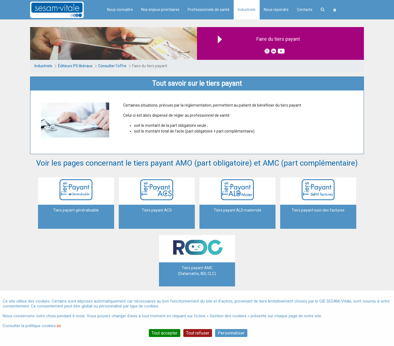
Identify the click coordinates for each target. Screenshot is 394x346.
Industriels (247, 9)
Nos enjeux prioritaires (160, 9)
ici (59, 325)
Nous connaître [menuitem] (120, 9)
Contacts (304, 9)
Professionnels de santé (209, 9)
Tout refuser (197, 333)
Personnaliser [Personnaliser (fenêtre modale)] (231, 333)
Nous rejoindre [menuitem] (276, 9)
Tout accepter (165, 333)
